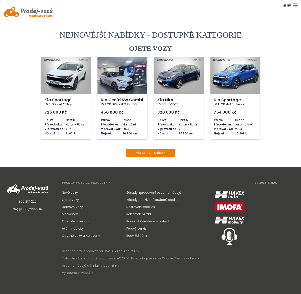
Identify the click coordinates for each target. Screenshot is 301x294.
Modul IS (87, 272)
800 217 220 (27, 201)
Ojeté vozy (70, 199)
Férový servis (136, 228)
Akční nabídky (73, 228)
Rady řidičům (136, 235)
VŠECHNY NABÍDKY (150, 153)
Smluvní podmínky (104, 265)
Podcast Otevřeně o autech (148, 221)
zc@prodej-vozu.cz (28, 208)
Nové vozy (70, 192)
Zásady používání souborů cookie (152, 199)
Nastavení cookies (140, 207)
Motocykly (70, 214)
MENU (290, 5)
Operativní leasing (76, 221)
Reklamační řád (138, 214)
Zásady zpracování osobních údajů (153, 192)
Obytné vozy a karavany (81, 235)
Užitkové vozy (72, 207)
